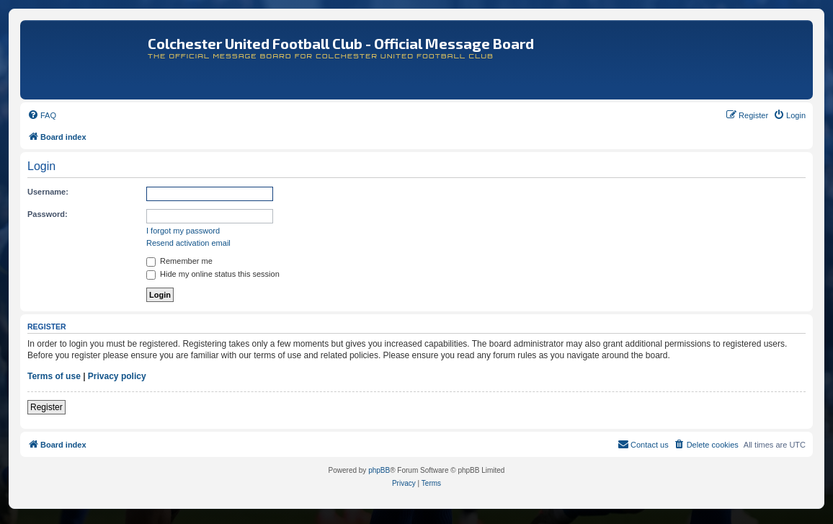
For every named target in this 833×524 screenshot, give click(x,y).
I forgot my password (183, 230)
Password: (47, 214)
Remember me (179, 261)
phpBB (379, 470)
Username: (47, 191)
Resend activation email (188, 243)
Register (46, 407)
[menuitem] (41, 115)
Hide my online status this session (213, 274)
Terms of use (54, 376)
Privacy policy (117, 376)
